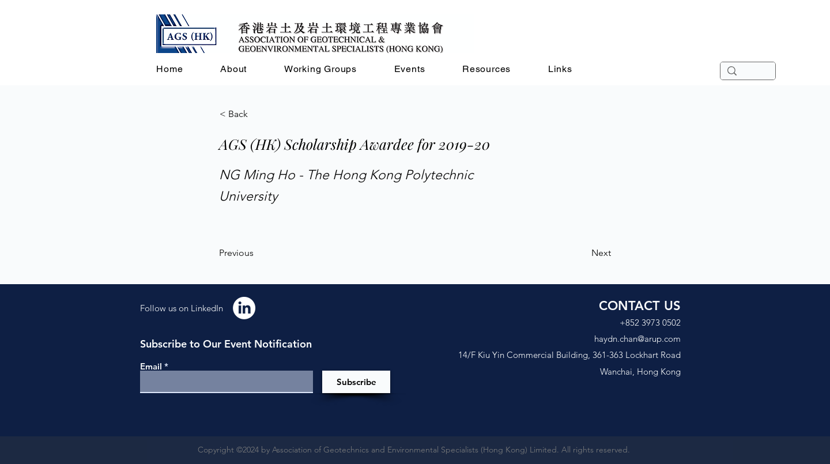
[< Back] (258, 114)
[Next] (582, 253)
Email (151, 366)
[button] (233, 69)
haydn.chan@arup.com (637, 338)
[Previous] (257, 253)
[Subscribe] (356, 382)
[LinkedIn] (244, 308)
